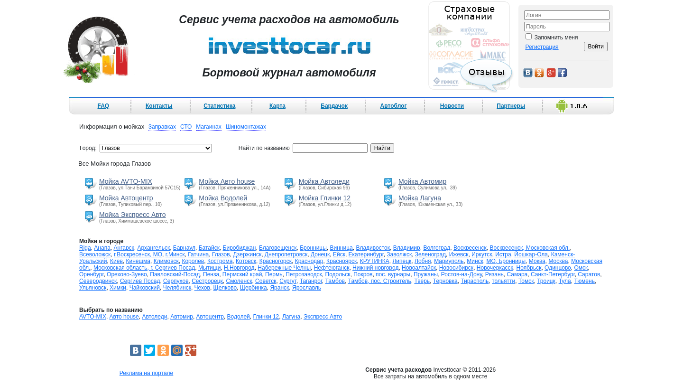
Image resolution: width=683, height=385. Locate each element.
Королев (193, 261)
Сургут (287, 281)
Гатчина (198, 254)
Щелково (225, 287)
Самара (517, 274)
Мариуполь (448, 261)
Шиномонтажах (246, 126)
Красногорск (275, 261)
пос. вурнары (393, 274)
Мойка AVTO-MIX (125, 181)
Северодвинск (98, 281)
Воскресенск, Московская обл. (529, 247)
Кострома (219, 261)
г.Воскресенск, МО (138, 254)
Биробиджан (239, 247)
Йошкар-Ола (531, 254)
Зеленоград (430, 254)
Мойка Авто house (227, 181)
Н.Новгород (239, 267)
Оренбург (91, 274)
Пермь (273, 274)
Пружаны (426, 274)
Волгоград (436, 247)
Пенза (211, 274)
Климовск (166, 261)
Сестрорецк (207, 281)
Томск (526, 281)
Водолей (238, 316)
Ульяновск (92, 287)
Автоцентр (210, 316)
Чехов (202, 287)
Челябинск (177, 287)
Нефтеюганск (332, 267)
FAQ (104, 106)
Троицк (546, 281)
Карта (277, 106)
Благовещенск (277, 247)
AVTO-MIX (92, 316)
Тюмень (584, 281)
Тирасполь (475, 281)
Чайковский (144, 287)
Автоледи (154, 316)
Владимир (406, 247)
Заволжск (399, 254)
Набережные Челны (284, 267)
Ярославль (306, 287)
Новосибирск (456, 267)
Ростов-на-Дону (461, 274)
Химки (118, 287)
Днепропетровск (286, 254)
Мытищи (209, 267)
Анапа (102, 247)
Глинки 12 (266, 316)
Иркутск (481, 254)
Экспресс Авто (323, 316)
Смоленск (239, 281)
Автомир (181, 316)
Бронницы (313, 247)
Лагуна (291, 316)
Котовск (246, 261)
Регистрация (541, 47)
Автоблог (393, 106)
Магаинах (209, 126)
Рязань (494, 274)
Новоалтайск (419, 267)
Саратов (589, 274)
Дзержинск (247, 254)
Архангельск (154, 247)
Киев (116, 261)
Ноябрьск (529, 267)
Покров (362, 274)
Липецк (401, 261)
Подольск (338, 274)
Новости (452, 106)
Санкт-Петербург (553, 274)
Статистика (219, 106)
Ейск (339, 254)
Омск (581, 267)
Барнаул (184, 247)
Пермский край (242, 274)
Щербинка (253, 287)
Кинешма (138, 261)
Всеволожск (95, 254)
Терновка (445, 281)
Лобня (423, 261)
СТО (186, 126)
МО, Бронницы (506, 261)
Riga (85, 247)
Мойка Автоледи (324, 181)
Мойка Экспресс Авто (132, 214)
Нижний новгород (375, 267)
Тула (565, 281)
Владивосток (373, 247)
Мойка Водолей (223, 198)
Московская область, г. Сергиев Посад (144, 267)
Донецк (320, 254)
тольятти (503, 281)
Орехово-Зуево (127, 274)
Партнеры (511, 106)
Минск (475, 261)
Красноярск (341, 261)
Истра (503, 254)
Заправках (162, 126)
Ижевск (459, 254)
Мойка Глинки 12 (325, 198)
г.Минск (175, 254)
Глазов (221, 254)
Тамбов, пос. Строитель (379, 281)
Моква (537, 261)
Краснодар (309, 261)
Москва (558, 261)
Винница (341, 247)
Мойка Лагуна (419, 198)
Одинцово (558, 267)
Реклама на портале (146, 373)
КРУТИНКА (374, 261)
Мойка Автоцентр (126, 198)
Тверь (422, 281)
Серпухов (175, 281)
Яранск (279, 287)
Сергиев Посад (140, 281)
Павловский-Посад (175, 274)
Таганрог (311, 281)
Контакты (159, 106)
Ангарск (124, 247)
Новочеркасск (495, 267)
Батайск (209, 247)
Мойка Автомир (422, 181)
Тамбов (335, 281)
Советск (265, 281)
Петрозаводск (304, 274)
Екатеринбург (366, 254)
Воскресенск (470, 247)
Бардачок (334, 106)
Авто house (124, 316)
